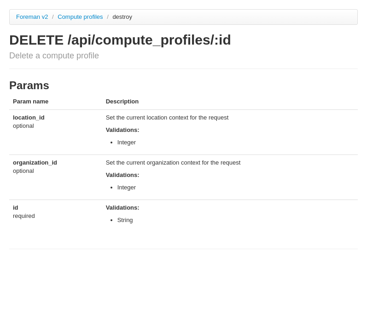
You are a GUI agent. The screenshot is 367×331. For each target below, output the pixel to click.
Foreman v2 (32, 16)
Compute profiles (81, 16)
